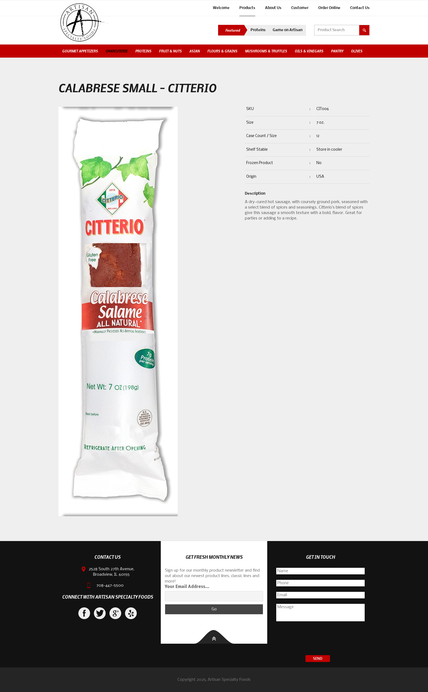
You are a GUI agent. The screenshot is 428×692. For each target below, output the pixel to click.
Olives (356, 51)
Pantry (337, 51)
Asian (194, 51)
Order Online (329, 8)
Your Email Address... (187, 587)
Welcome (221, 8)
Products (247, 8)
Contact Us (360, 8)
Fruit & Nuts (170, 51)
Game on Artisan (287, 30)
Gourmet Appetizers (80, 51)
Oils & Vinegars (309, 51)
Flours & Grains (222, 51)
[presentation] (320, 639)
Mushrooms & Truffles (266, 51)
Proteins (258, 30)
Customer (299, 8)
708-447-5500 (110, 585)
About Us (273, 8)
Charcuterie (117, 51)
